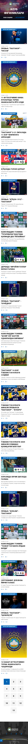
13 (14, 710)
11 (14, 703)
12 (20, 703)
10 (7, 703)
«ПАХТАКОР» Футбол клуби (7, 739)
